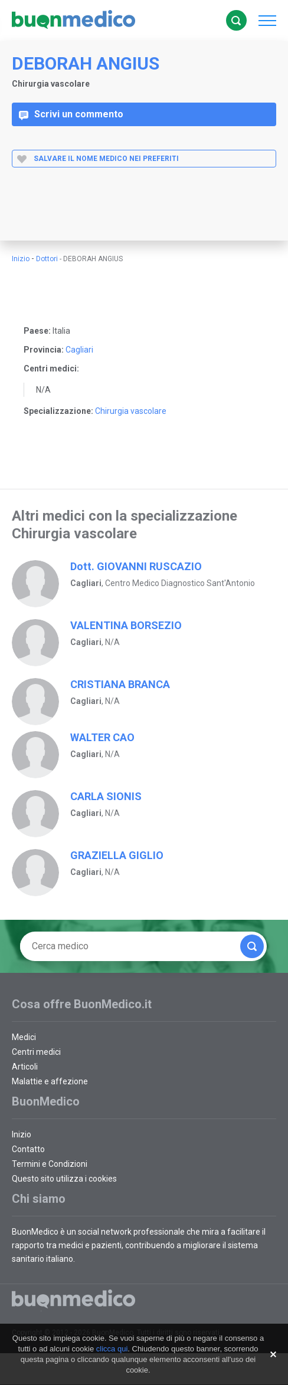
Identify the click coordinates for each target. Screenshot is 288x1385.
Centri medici (36, 1052)
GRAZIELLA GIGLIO (116, 855)
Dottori (47, 259)
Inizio (21, 259)
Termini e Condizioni (49, 1164)
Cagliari (79, 349)
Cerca (236, 20)
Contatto (28, 1149)
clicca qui (111, 1348)
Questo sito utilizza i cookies (64, 1178)
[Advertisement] (111, 214)
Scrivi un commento (71, 114)
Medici (24, 1037)
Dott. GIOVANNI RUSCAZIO (136, 566)
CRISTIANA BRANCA (120, 684)
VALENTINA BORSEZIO (126, 625)
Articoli (25, 1066)
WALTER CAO (102, 737)
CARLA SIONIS (106, 796)
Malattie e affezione (50, 1081)
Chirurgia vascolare (130, 411)
